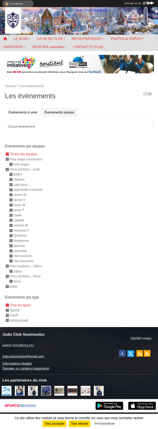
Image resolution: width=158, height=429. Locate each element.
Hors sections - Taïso (25, 276)
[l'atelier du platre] (20, 390)
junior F (19, 210)
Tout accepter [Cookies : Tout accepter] (54, 423)
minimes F (21, 230)
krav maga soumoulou (26, 159)
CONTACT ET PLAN (88, 47)
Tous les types (20, 305)
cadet (18, 215)
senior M (20, 195)
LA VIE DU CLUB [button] (50, 38)
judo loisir (21, 184)
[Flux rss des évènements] (147, 353)
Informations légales (17, 363)
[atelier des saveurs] (72, 390)
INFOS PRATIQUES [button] (87, 38)
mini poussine (24, 261)
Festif (14, 315)
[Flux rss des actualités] (139, 353)
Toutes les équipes (23, 154)
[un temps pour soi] (86, 390)
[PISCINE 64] (7, 390)
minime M (21, 225)
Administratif (19, 320)
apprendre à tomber (28, 189)
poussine (20, 250)
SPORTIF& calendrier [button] (48, 47)
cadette (19, 220)
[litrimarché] (46, 390)
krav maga (21, 164)
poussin (19, 245)
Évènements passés (59, 112)
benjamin (20, 235)
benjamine (21, 240)
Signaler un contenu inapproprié (25, 368)
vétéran (19, 179)
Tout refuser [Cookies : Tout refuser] (79, 423)
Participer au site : (139, 3)
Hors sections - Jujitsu (26, 266)
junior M (19, 205)
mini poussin (23, 256)
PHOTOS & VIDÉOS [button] (126, 38)
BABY (18, 174)
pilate (14, 286)
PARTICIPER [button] (13, 47)
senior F (20, 200)
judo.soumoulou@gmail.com (23, 356)
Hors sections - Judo (25, 169)
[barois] (59, 390)
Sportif (14, 310)
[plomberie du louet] (99, 390)
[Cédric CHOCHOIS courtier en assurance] (33, 390)
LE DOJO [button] (21, 38)
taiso (17, 281)
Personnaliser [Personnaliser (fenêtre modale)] (105, 423)
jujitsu (18, 271)
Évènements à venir (22, 112)
